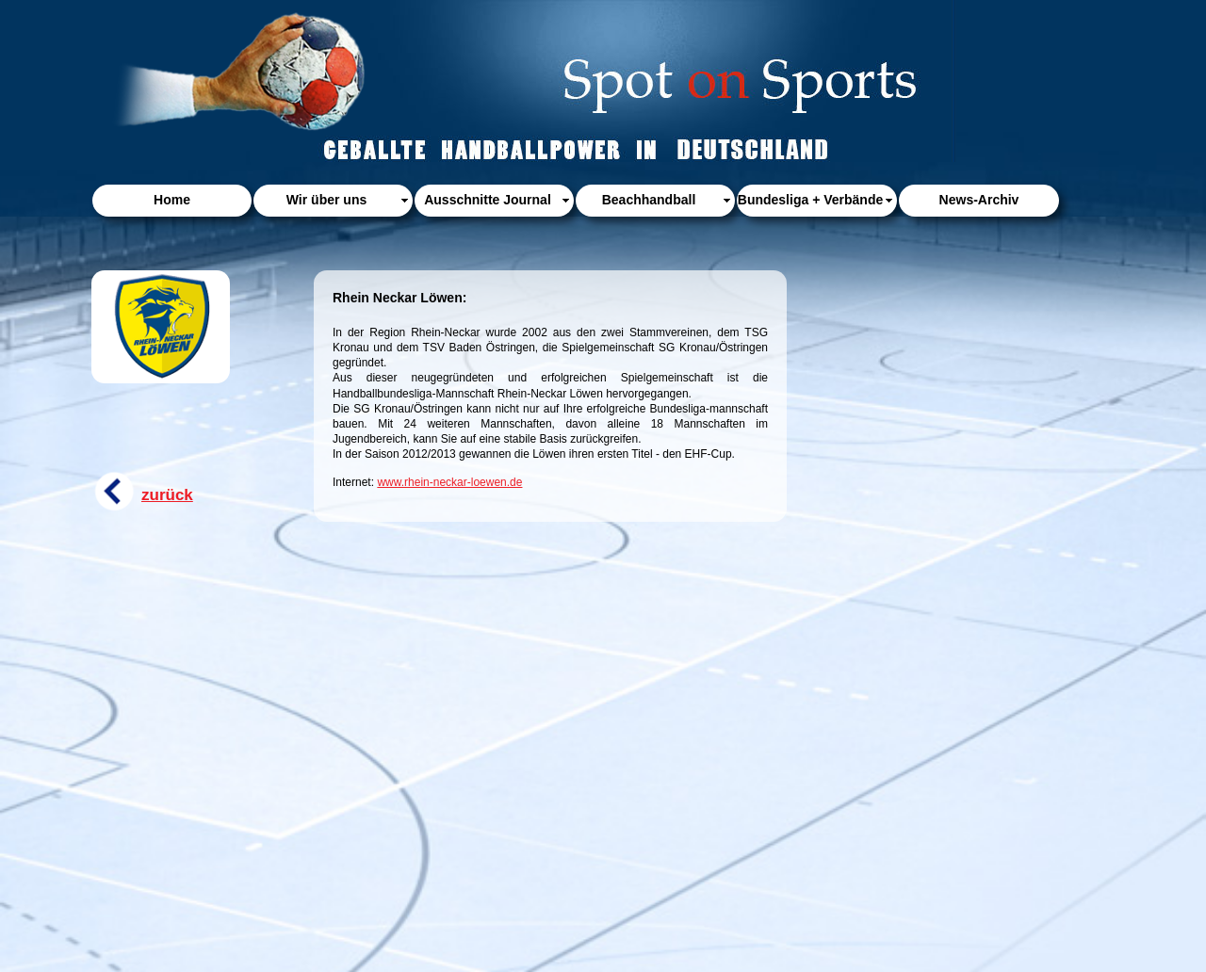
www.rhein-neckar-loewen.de (449, 482)
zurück (167, 495)
